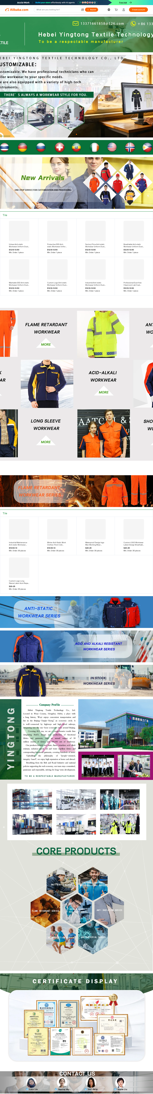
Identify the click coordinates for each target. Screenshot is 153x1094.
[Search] (91, 10)
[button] (82, 9)
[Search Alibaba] (57, 9)
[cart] (117, 10)
